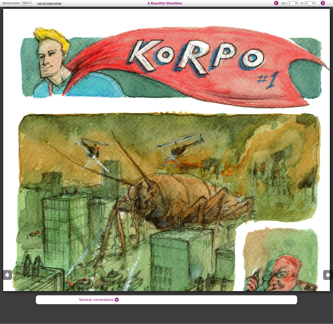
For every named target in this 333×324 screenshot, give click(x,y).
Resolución (11, 3)
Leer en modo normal (49, 3)
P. (302, 3)
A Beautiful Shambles (165, 3)
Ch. (284, 3)
